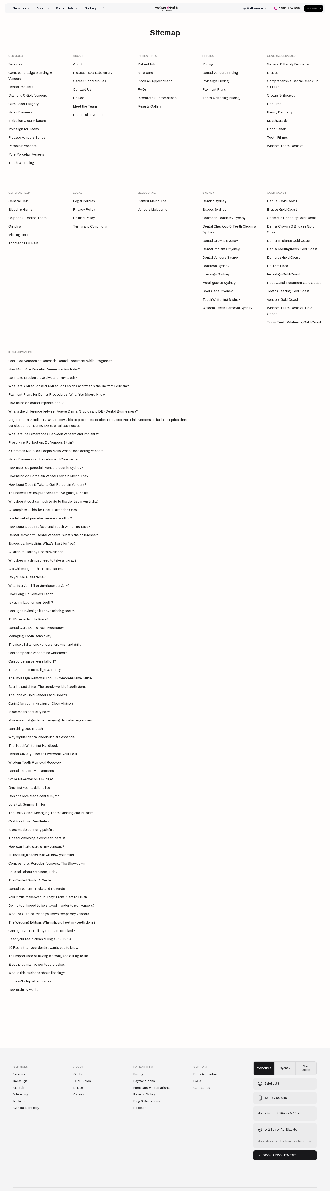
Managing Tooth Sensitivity (29, 626)
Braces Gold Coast (282, 205)
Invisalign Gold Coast (283, 269)
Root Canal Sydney (217, 286)
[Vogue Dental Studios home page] (166, 8)
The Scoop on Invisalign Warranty (34, 660)
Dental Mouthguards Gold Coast (292, 244)
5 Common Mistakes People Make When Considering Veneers (56, 441)
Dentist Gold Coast (282, 196)
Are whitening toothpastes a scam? (36, 559)
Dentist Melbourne (152, 196)
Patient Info (67, 8)
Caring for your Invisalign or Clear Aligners (41, 694)
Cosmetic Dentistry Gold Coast (291, 213)
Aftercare (145, 73)
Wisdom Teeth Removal (286, 146)
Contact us (201, 1073)
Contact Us (82, 89)
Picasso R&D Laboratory (92, 73)
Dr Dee (78, 98)
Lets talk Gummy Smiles (27, 795)
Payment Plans (214, 89)
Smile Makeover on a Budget (30, 770)
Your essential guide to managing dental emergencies (50, 711)
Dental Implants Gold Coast (288, 236)
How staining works (23, 980)
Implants (19, 1087)
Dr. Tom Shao (277, 261)
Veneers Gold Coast (282, 295)
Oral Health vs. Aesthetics (29, 812)
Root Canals (277, 129)
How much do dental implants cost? (36, 393)
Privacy (29, 1182)
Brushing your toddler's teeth (30, 778)
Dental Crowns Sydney (220, 236)
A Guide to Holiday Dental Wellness (35, 542)
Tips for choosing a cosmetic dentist (36, 828)
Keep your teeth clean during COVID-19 (39, 930)
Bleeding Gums (20, 205)
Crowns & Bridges (281, 95)
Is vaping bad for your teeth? (30, 593)
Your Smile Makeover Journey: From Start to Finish (47, 887)
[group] (285, 1054)
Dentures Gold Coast (283, 253)
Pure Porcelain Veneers (26, 154)
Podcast (139, 1093)
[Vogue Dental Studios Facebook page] (284, 1182)
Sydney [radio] (285, 1054)
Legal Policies (84, 196)
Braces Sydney (214, 205)
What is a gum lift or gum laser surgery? (39, 576)
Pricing (207, 64)
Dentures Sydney (215, 261)
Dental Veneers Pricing (220, 73)
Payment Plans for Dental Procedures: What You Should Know (56, 385)
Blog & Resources (146, 1087)
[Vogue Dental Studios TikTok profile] (304, 1182)
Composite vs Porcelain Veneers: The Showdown (46, 854)
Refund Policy (84, 213)
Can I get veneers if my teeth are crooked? (41, 921)
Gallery (90, 8)
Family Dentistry (280, 112)
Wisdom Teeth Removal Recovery (35, 753)
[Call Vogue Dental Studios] (284, 8)
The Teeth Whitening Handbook (33, 736)
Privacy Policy (84, 205)
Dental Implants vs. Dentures (31, 761)
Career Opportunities (89, 81)
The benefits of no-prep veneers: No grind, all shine (48, 483)
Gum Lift (19, 1073)
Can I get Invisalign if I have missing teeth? (41, 601)
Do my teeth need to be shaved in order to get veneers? (51, 896)
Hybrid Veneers (20, 112)
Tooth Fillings (277, 137)
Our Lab (78, 1060)
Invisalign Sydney (216, 269)
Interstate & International (157, 98)
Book (312, 8)
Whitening (20, 1080)
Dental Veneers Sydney (220, 253)
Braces (273, 73)
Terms (17, 1182)
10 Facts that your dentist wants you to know (43, 938)
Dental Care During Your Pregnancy (36, 618)
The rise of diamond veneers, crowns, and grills (44, 635)
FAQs (142, 89)
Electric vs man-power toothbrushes (36, 955)
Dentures (274, 104)
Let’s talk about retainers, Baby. (33, 862)
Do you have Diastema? (27, 568)
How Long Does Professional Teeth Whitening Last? (49, 517)
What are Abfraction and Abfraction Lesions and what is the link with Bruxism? (68, 376)
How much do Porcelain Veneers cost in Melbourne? (48, 466)
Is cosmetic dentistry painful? (31, 820)
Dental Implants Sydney (221, 244)
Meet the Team (85, 106)
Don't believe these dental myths (33, 786)
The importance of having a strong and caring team (48, 946)
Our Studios (82, 1067)
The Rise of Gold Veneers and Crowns (37, 685)
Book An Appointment (155, 81)
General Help (18, 196)
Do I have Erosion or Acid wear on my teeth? (42, 368)
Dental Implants (20, 87)
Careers (79, 1080)
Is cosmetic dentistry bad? (29, 702)
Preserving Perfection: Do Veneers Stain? (41, 433)
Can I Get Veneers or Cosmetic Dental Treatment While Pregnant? (60, 351)
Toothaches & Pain (23, 238)
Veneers (19, 1060)
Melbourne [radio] (264, 1054)
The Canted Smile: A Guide (29, 871)
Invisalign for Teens (23, 129)
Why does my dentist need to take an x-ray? (42, 551)
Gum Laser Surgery (23, 104)
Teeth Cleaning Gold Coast (288, 286)
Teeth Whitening (21, 163)
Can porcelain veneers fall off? (32, 652)
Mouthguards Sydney (219, 278)
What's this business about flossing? (36, 963)
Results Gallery (149, 106)
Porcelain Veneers (22, 146)
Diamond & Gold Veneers (27, 95)
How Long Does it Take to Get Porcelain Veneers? (47, 475)
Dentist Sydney (214, 196)
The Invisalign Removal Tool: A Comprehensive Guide (50, 669)
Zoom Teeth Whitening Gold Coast (294, 317)
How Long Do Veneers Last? (30, 584)
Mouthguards (277, 120)
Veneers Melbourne (152, 205)
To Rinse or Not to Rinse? (28, 610)
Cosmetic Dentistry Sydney (224, 213)
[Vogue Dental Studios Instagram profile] (294, 1182)
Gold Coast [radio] (306, 1054)
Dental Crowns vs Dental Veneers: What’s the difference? (53, 525)
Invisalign (20, 1067)
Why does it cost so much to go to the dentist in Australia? (53, 492)
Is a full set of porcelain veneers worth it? (40, 509)
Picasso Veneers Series (26, 137)
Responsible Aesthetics (91, 115)
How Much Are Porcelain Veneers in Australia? (44, 360)
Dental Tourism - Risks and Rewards (36, 879)
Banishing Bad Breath (25, 719)
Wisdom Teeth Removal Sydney (227, 303)
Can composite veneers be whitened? (37, 643)
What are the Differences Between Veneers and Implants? (53, 424)
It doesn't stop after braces (29, 972)
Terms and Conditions (90, 222)
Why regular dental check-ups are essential (41, 727)
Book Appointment (207, 1060)
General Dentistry (26, 1093)
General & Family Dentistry (288, 64)
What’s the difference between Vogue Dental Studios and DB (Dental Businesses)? (73, 402)
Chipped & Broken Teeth (27, 213)
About (43, 8)
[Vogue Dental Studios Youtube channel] (315, 1182)
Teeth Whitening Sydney (221, 295)
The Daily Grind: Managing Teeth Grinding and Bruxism (50, 803)
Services (22, 8)
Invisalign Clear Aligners (27, 120)
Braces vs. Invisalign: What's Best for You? (42, 534)
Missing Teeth (19, 230)
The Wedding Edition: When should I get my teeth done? (52, 913)
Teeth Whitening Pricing (221, 98)
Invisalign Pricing (215, 81)
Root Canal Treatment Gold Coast (294, 278)
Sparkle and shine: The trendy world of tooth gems (47, 677)
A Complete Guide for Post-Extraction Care (42, 500)
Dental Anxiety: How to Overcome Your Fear (42, 744)
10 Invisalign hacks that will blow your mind (41, 845)
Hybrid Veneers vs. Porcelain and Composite (43, 450)
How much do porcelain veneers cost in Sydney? (45, 458)
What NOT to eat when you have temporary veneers (48, 904)
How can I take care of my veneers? (36, 837)
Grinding (14, 222)
